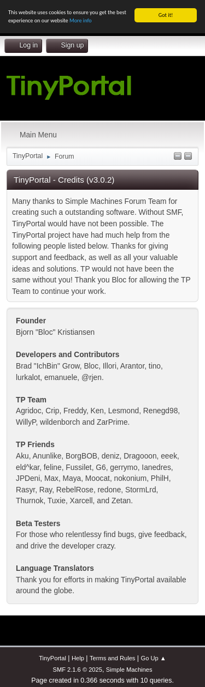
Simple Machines (129, 669)
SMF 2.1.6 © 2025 (77, 669)
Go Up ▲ (153, 658)
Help (78, 658)
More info (80, 20)
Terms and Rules (112, 658)
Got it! (166, 15)
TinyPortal (52, 658)
